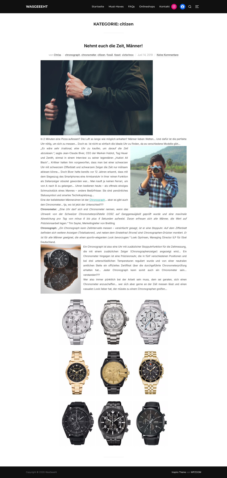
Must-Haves (116, 6)
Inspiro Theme (179, 472)
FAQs (131, 6)
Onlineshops (147, 6)
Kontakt (164, 6)
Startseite (98, 6)
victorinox (128, 54)
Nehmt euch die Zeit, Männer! (113, 45)
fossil (110, 54)
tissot (117, 54)
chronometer (88, 54)
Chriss (57, 54)
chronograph (72, 54)
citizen (101, 54)
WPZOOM (196, 472)
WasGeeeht (40, 6)
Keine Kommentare (167, 54)
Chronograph (97, 199)
